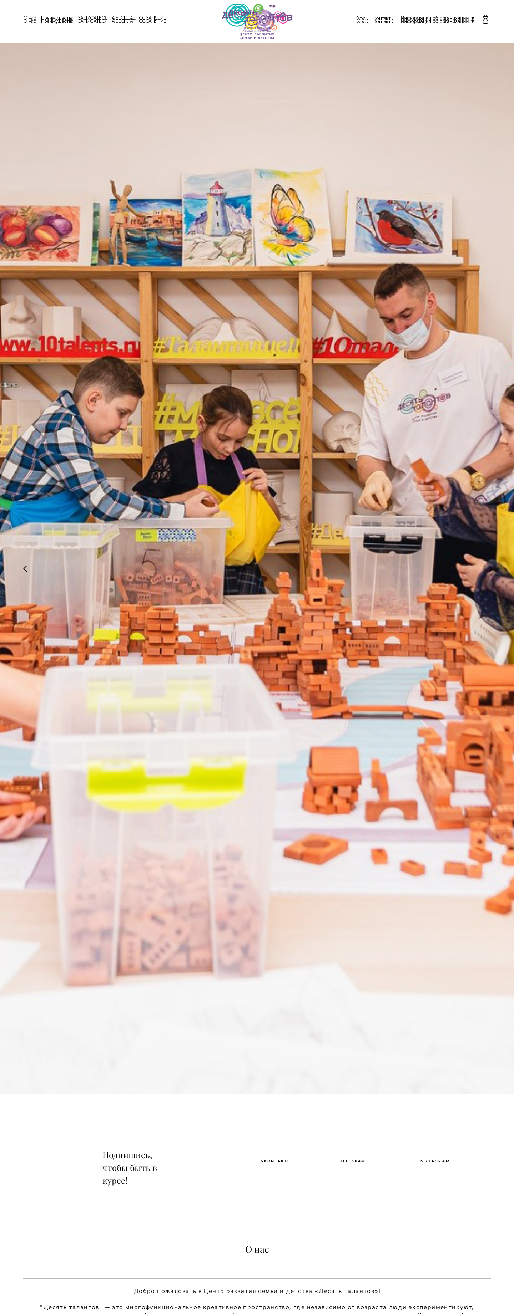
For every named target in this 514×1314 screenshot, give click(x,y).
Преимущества (57, 21)
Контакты (383, 22)
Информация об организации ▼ (437, 21)
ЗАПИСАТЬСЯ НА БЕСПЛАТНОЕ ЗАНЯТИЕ (122, 21)
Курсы (361, 22)
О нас (29, 21)
